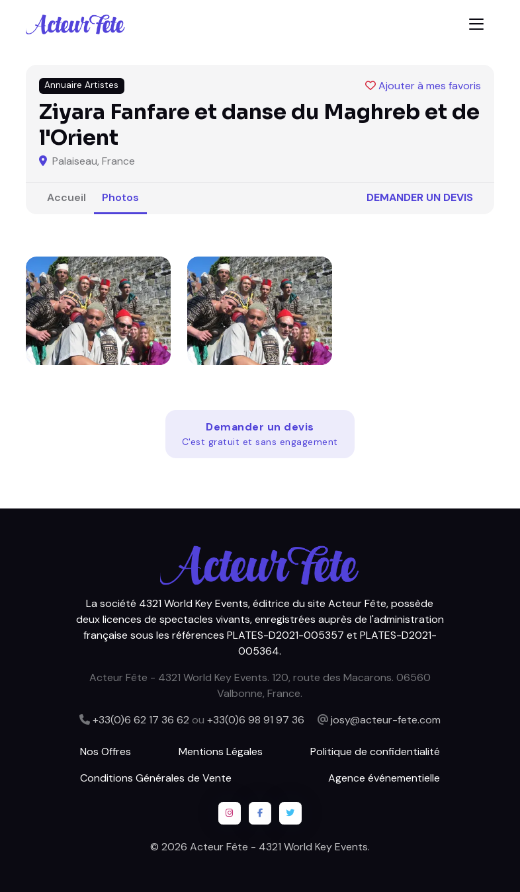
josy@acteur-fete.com (386, 720)
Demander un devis (420, 197)
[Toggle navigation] (476, 24)
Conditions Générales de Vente (156, 778)
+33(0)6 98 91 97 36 (255, 720)
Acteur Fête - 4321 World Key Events (279, 847)
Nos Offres (105, 751)
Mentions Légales (221, 751)
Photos (120, 197)
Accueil (66, 197)
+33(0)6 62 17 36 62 (141, 720)
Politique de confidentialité (375, 751)
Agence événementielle (384, 778)
